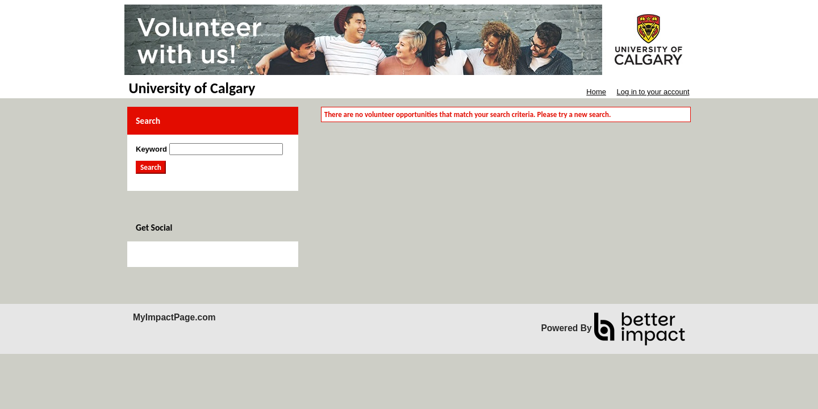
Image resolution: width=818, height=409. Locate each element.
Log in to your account (653, 91)
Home (596, 91)
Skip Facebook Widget (173, 254)
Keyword (151, 149)
